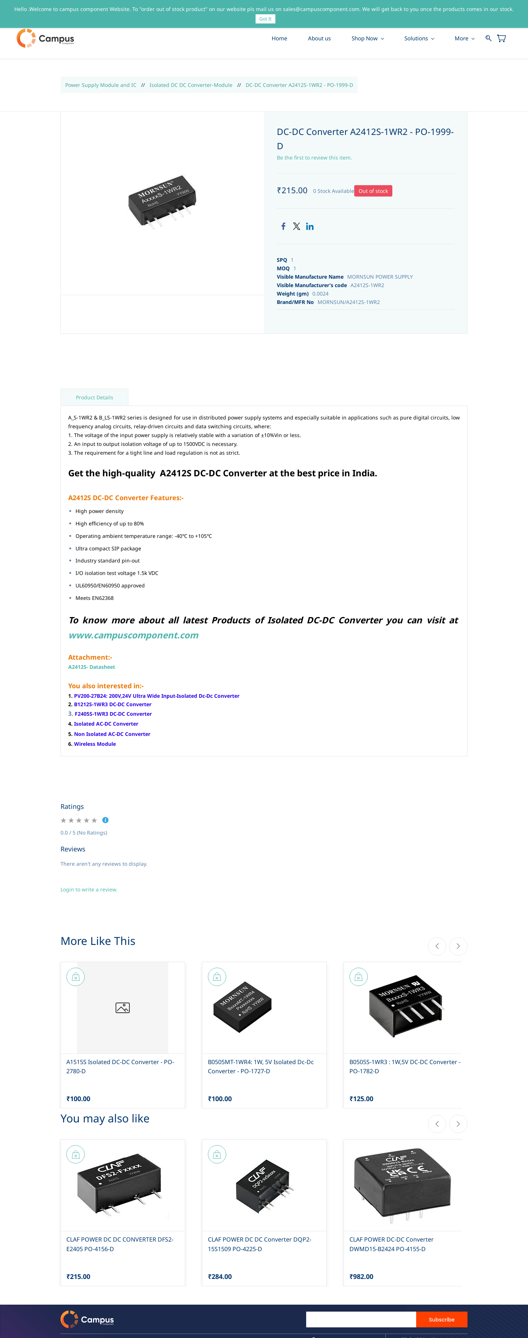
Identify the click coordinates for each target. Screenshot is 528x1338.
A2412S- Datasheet (91, 669)
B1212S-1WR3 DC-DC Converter (112, 706)
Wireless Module (95, 746)
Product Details (94, 399)
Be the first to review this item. (314, 159)
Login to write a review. (88, 891)
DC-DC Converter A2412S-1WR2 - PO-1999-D (299, 87)
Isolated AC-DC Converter (106, 726)
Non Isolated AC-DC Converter (112, 736)
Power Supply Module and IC (100, 87)
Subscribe (442, 1322)
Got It (265, 18)
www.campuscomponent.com (133, 637)
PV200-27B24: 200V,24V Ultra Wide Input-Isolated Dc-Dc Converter (156, 697)
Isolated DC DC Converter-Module (191, 87)
